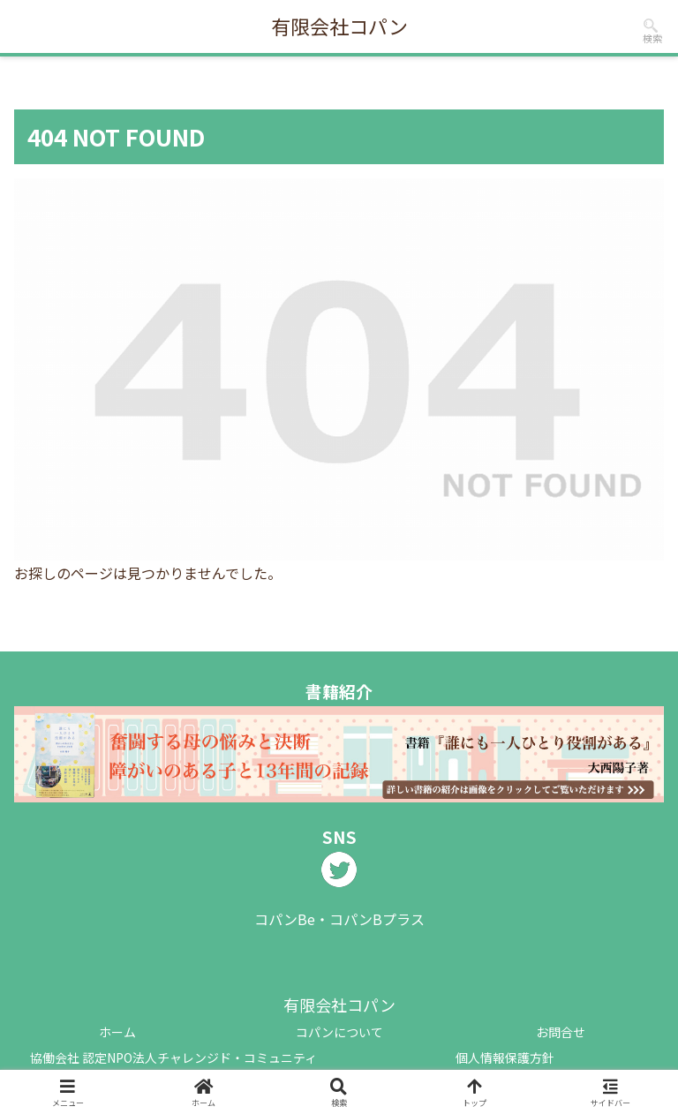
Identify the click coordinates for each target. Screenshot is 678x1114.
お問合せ (560, 1032)
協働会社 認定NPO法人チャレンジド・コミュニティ (173, 1057)
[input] (650, 25)
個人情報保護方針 (505, 1057)
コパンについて (339, 1032)
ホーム (117, 1032)
